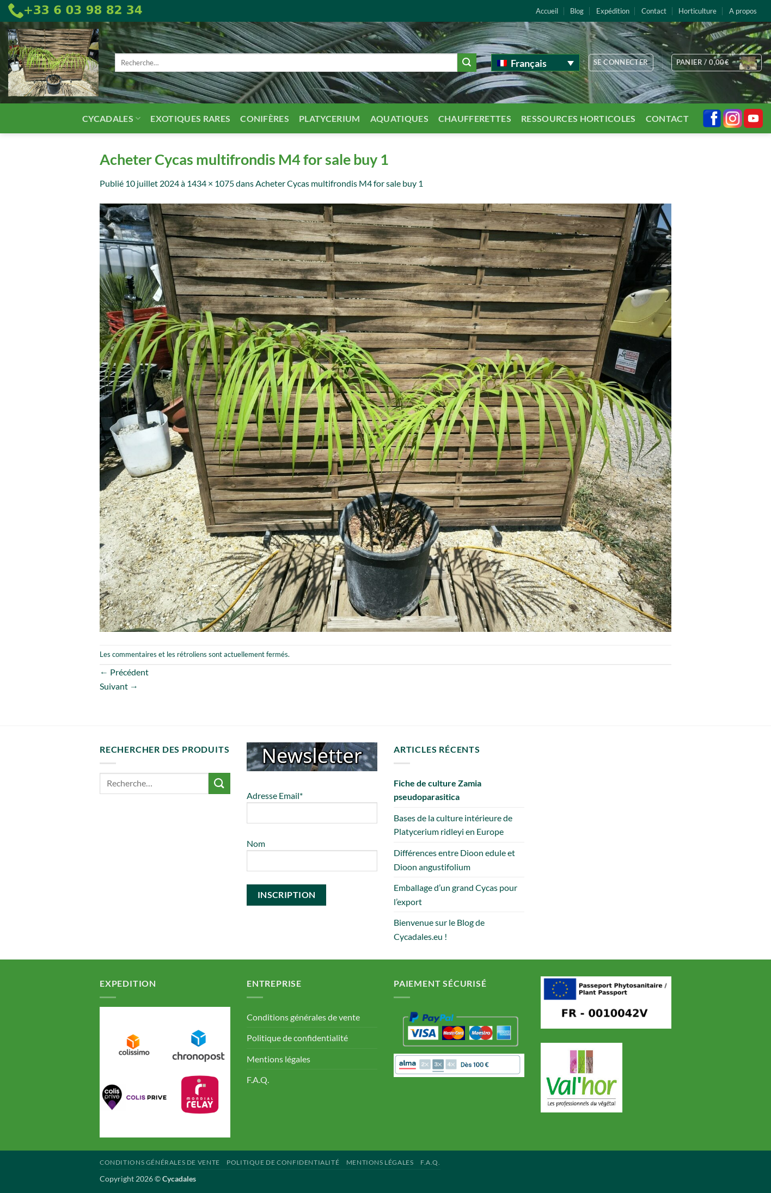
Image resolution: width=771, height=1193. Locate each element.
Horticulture (697, 11)
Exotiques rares (190, 118)
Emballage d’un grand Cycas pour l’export (455, 894)
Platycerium (329, 118)
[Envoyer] (466, 62)
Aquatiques (399, 118)
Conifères (264, 118)
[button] (621, 62)
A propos (743, 11)
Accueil (547, 11)
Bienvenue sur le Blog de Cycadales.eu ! (439, 929)
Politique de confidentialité (297, 1037)
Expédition (612, 11)
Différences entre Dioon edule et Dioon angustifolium (454, 859)
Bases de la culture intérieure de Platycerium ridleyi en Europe (453, 825)
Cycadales (111, 118)
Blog (577, 11)
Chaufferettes (474, 118)
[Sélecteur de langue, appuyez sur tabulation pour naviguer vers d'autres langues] (535, 62)
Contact (653, 11)
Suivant (119, 686)
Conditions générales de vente (303, 1017)
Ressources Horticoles (578, 118)
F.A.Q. (258, 1079)
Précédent (124, 672)
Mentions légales (278, 1059)
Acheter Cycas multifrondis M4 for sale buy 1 (339, 183)
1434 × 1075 (210, 183)
